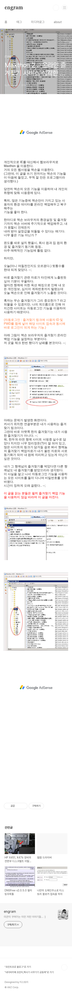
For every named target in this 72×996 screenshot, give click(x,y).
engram (14, 7)
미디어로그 (38, 22)
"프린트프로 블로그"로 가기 (18, 966)
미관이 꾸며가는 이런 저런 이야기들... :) (25, 916)
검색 (56, 8)
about (58, 22)
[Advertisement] (36, 132)
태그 (19, 22)
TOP (64, 967)
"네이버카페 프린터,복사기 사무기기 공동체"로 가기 (29, 972)
